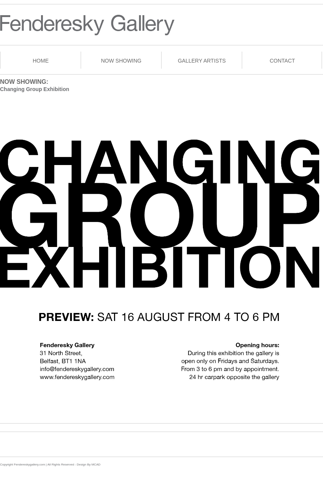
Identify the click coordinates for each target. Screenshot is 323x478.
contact (282, 61)
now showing (121, 61)
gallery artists (202, 61)
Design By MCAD (88, 464)
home (41, 61)
